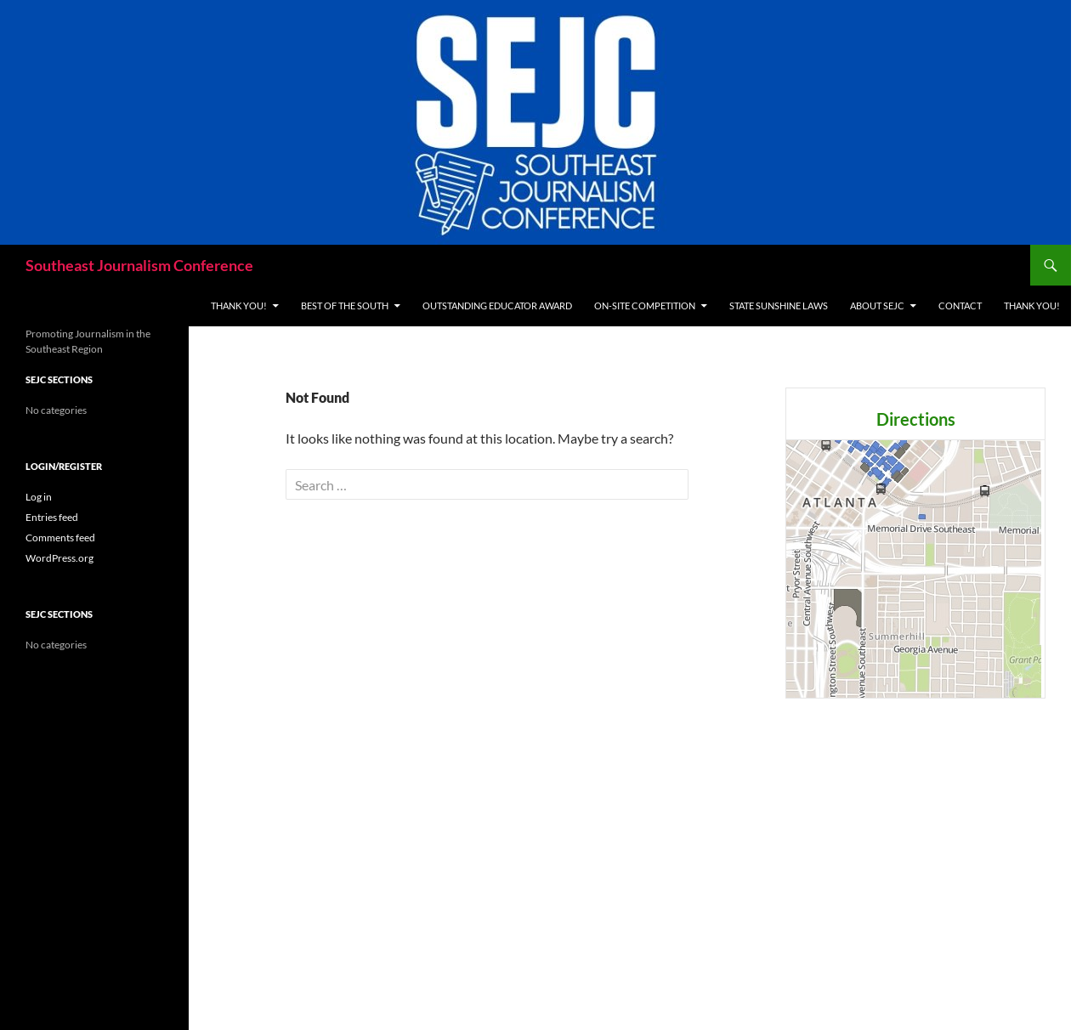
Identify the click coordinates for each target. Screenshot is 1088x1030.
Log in (39, 496)
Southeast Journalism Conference (139, 265)
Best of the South (344, 305)
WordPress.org (60, 558)
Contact (960, 305)
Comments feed (60, 537)
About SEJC (877, 305)
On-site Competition (644, 305)
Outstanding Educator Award (497, 305)
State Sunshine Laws (778, 305)
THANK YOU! (239, 305)
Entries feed (52, 517)
